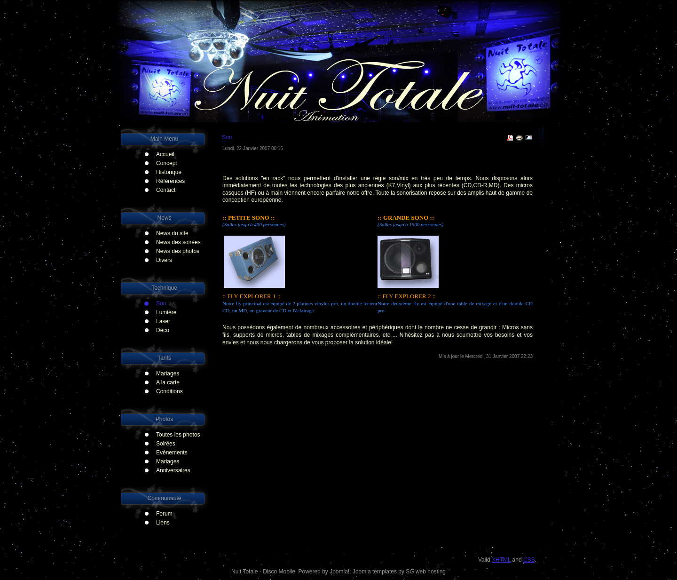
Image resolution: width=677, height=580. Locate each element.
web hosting (431, 571)
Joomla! (339, 571)
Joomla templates (375, 571)
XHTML (501, 559)
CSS (529, 559)
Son (227, 137)
